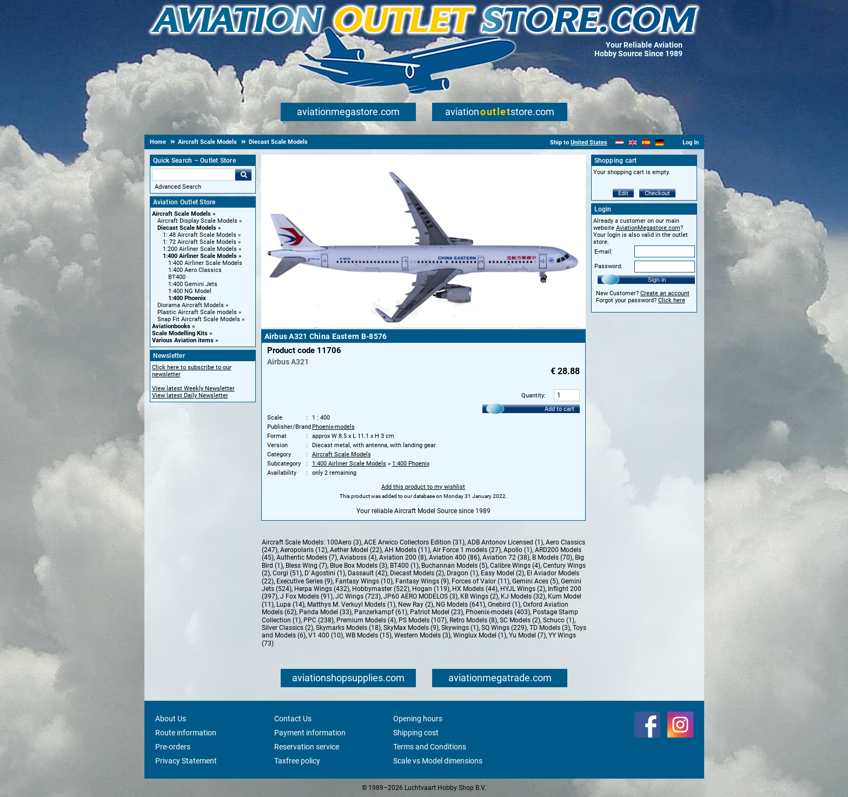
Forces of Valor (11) (480, 581)
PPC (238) (318, 620)
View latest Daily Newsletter (190, 395)
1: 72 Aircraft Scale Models (199, 241)
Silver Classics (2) (287, 628)
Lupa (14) (290, 604)
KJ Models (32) (523, 596)
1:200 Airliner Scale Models (200, 249)
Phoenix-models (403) (498, 612)
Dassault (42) (367, 573)
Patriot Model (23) (436, 612)
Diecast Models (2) (417, 573)
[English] (633, 142)
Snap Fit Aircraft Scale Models (198, 319)
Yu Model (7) (527, 635)
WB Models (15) (369, 635)
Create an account (665, 293)
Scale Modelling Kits (180, 333)
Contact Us (293, 718)
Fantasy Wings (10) (364, 581)
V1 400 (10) (325, 635)
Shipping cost (416, 732)
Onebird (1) (504, 604)
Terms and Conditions (429, 746)
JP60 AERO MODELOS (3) (420, 596)
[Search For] (193, 175)
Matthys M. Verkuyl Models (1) (351, 604)
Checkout (657, 193)
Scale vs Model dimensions (437, 760)
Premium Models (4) (366, 620)
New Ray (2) (415, 604)
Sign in (657, 279)
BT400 (177, 277)
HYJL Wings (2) (522, 589)
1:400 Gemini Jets (192, 284)
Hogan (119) (430, 589)
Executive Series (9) (304, 581)
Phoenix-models (333, 426)
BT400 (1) (404, 565)
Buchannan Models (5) (454, 565)
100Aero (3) (344, 542)
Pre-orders (172, 746)
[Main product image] (423, 325)
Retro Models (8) (473, 620)
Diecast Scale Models (186, 227)
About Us (170, 718)
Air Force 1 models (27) (467, 550)
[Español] (646, 142)
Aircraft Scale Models (181, 213)
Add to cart (559, 409)
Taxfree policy (297, 760)
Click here (671, 300)
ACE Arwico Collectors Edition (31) (414, 542)
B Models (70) (552, 557)
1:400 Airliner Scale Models (200, 256)
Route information (185, 732)
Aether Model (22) (356, 550)
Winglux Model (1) (479, 635)
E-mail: (603, 251)
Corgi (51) (287, 573)
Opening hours (417, 718)
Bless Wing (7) (306, 565)
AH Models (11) (407, 550)
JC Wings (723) (358, 596)
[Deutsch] (659, 142)
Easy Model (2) (502, 573)
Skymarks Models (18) (348, 628)
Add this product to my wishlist (423, 486)
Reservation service (306, 746)
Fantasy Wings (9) (422, 581)
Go (243, 175)
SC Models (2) (520, 620)
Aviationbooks (171, 326)
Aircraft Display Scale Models (197, 220)
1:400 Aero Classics (195, 270)
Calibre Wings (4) (515, 565)
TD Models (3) (549, 628)
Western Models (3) (422, 635)
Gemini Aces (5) (535, 581)
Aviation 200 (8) (402, 557)
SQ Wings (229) (504, 628)
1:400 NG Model (189, 291)
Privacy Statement (186, 760)
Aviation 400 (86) (454, 557)
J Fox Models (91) (306, 596)
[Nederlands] (619, 142)
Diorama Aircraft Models (190, 305)
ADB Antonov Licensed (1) (505, 542)
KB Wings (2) (479, 596)
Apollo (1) (518, 550)
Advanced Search (178, 186)
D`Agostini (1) (324, 573)
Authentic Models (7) (306, 557)
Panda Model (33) (325, 612)
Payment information (310, 732)
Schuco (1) (558, 620)
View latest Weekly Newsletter (193, 388)
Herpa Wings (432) (321, 589)
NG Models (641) (460, 604)
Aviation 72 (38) (505, 557)
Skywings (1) (460, 628)
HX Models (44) (475, 589)
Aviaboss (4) (358, 557)
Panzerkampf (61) (380, 612)
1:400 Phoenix (187, 298)
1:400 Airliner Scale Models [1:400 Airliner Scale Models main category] (205, 263)
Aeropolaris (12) (303, 550)
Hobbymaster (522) (380, 589)
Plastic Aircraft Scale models (197, 312)
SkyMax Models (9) (411, 628)
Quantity (532, 395)
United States (589, 142)
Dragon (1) (462, 573)
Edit (623, 193)
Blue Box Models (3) (358, 565)
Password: (608, 266)
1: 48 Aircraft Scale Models (199, 234)
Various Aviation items (183, 340)
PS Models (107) (423, 620)
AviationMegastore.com (648, 227)
